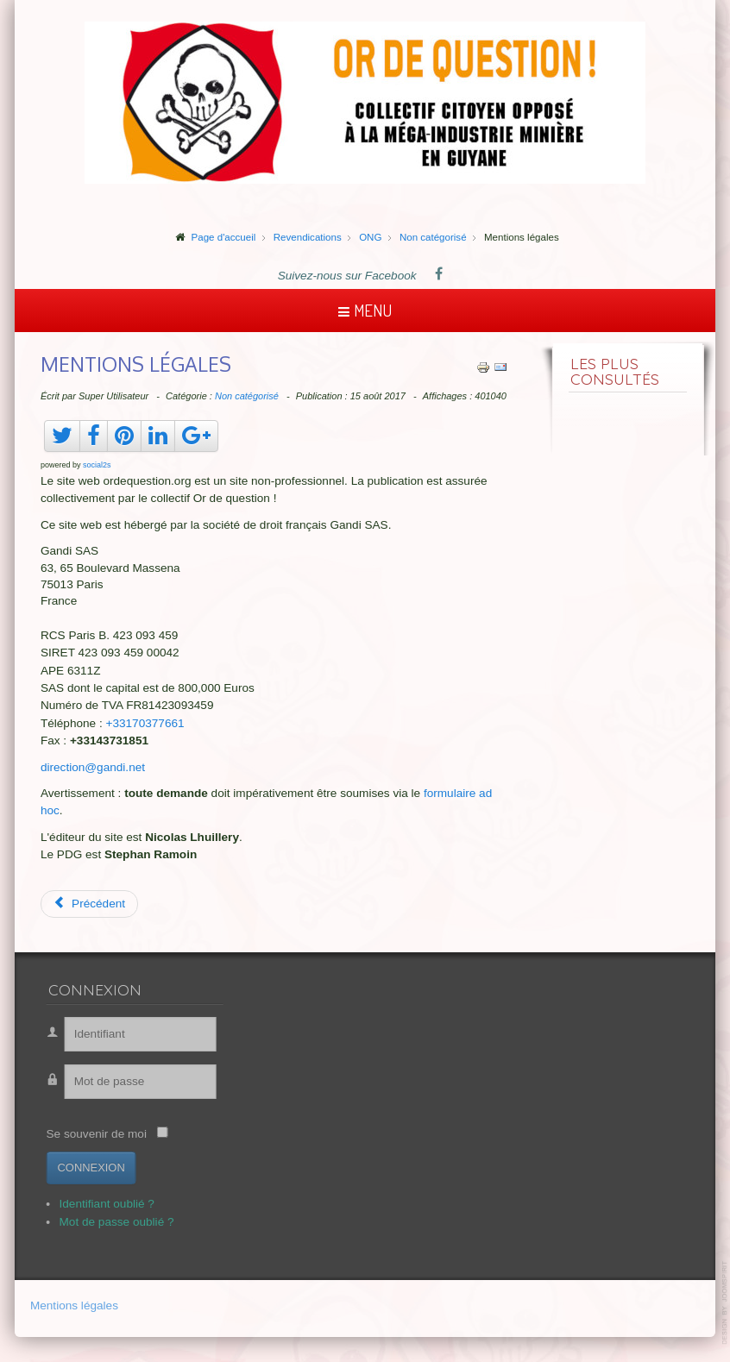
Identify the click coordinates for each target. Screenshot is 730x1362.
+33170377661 (145, 723)
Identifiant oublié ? (100, 1203)
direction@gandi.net (93, 767)
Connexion (84, 1167)
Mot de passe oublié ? (110, 1221)
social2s (97, 465)
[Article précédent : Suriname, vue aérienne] (89, 904)
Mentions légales (74, 1306)
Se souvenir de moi (90, 1133)
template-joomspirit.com (725, 1303)
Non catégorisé (247, 396)
